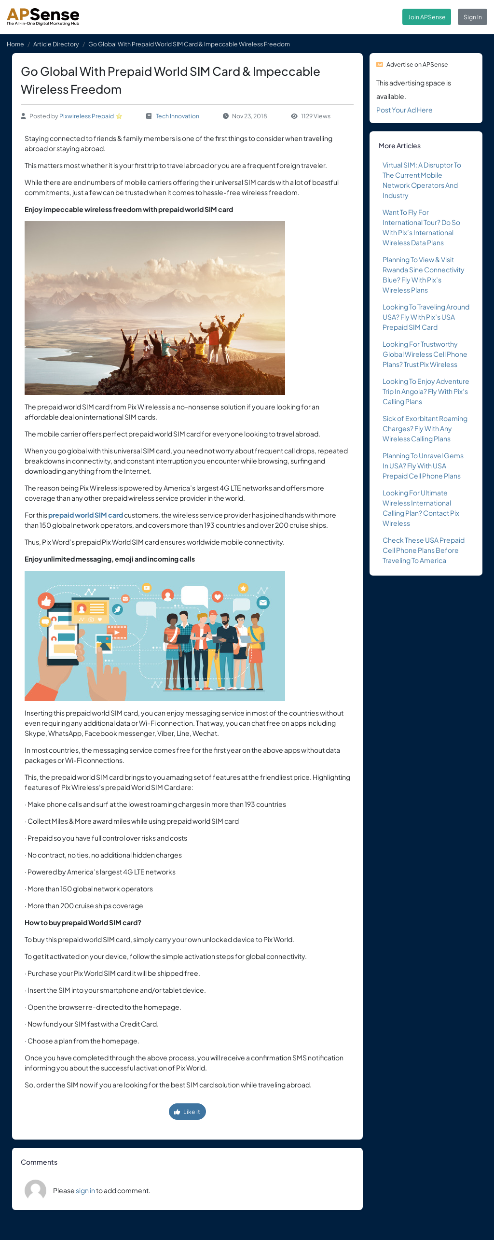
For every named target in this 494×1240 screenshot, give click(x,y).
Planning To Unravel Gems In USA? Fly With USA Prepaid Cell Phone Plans (423, 465)
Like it (187, 1111)
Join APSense (427, 17)
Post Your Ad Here (404, 109)
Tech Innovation (177, 116)
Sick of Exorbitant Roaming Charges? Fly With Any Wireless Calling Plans (425, 428)
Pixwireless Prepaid (86, 116)
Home (15, 44)
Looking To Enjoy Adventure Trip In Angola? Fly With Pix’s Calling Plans (426, 391)
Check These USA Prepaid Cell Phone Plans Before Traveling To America (424, 549)
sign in (85, 1190)
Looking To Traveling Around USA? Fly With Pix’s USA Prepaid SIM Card (426, 316)
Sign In (473, 17)
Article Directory (56, 44)
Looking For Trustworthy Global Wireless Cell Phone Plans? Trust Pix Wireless (425, 353)
